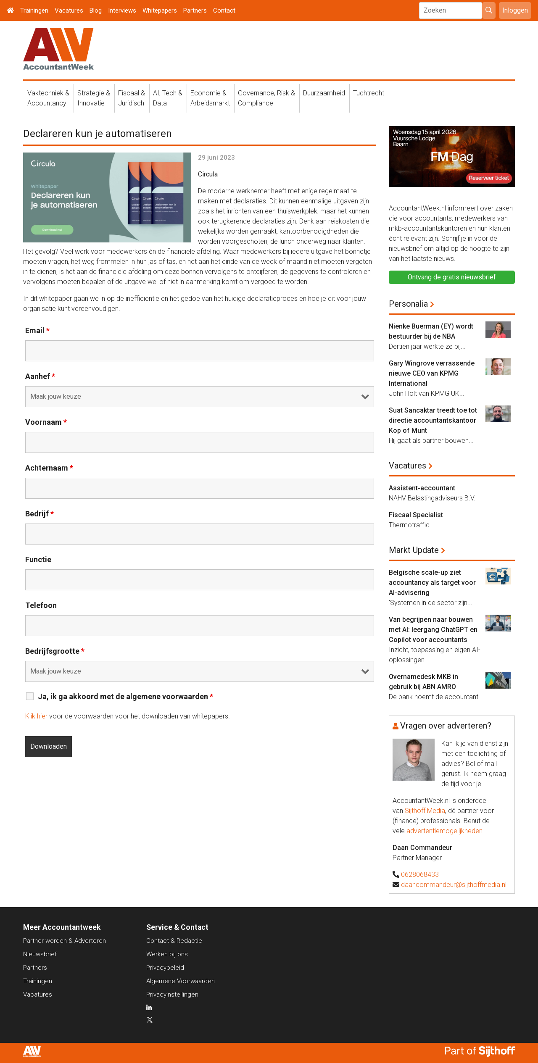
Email (37, 330)
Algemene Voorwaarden (180, 981)
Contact (224, 10)
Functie (38, 559)
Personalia (408, 304)
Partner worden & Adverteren (64, 941)
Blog (96, 10)
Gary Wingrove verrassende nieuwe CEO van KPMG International (432, 373)
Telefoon (41, 605)
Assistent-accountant (422, 488)
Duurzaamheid (324, 93)
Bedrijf (39, 513)
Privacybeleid (165, 967)
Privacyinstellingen (172, 994)
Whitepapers (159, 10)
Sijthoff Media (425, 811)
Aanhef (40, 376)
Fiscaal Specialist (416, 515)
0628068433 (420, 875)
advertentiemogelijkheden (444, 831)
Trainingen (34, 10)
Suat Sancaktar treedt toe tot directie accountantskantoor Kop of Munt (433, 420)
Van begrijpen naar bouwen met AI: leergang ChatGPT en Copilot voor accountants (433, 630)
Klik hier (36, 716)
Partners (195, 10)
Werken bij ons (167, 954)
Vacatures (69, 10)
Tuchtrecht (368, 93)
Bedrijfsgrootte (54, 651)
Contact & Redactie (174, 941)
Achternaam (49, 467)
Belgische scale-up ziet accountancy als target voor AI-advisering (432, 582)
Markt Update (414, 550)
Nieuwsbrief (40, 954)
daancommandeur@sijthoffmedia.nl (453, 885)
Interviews (122, 10)
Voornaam (46, 422)
